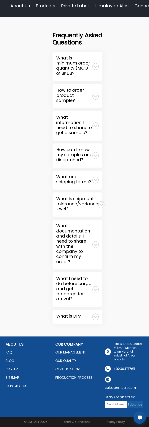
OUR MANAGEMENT (70, 352)
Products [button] (45, 6)
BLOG (10, 360)
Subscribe (135, 404)
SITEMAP (12, 377)
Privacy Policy (115, 422)
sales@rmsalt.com (120, 387)
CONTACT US (16, 386)
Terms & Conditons (76, 422)
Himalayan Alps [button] (112, 6)
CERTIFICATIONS (68, 369)
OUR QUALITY (65, 360)
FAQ (9, 352)
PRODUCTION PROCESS (73, 377)
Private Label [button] (75, 6)
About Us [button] (20, 6)
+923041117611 (124, 368)
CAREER (12, 369)
